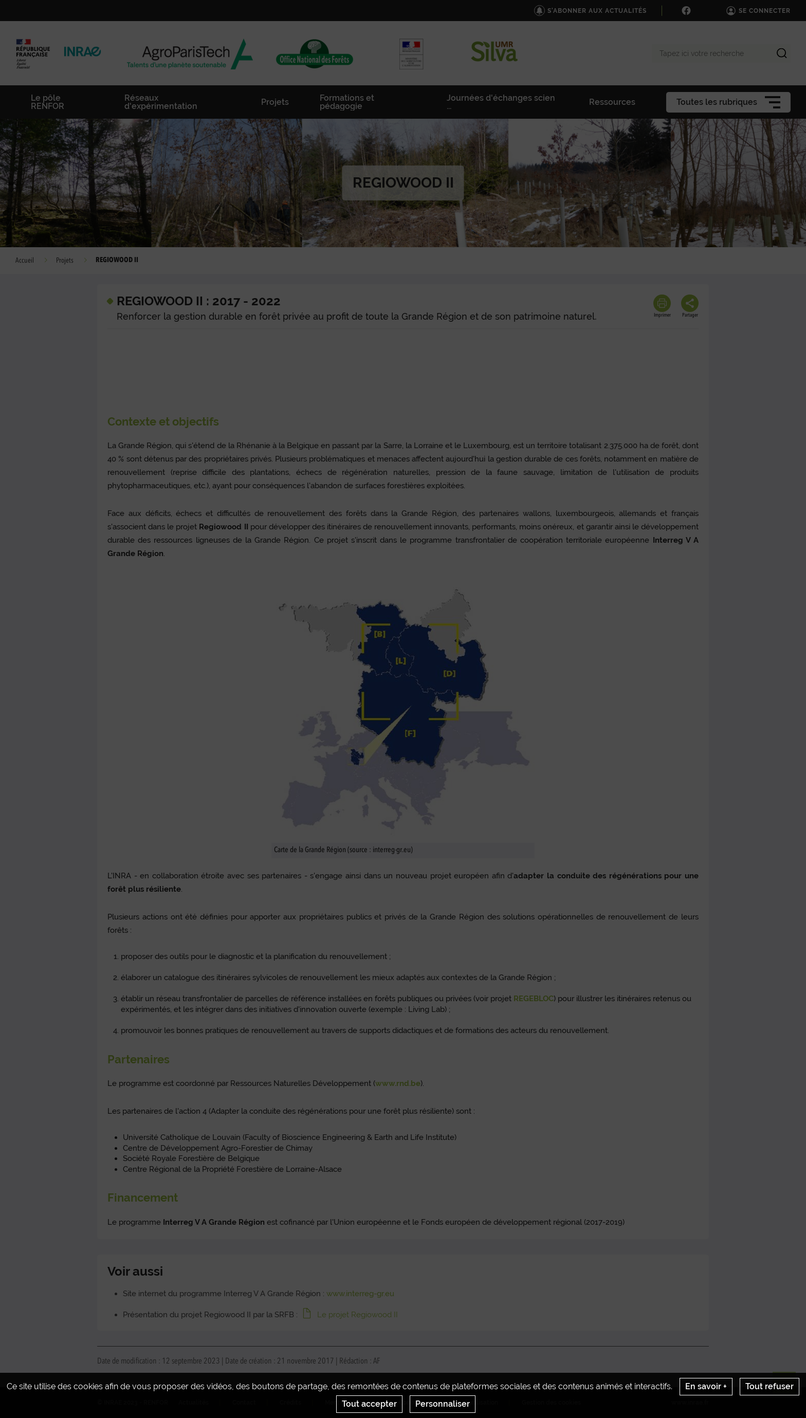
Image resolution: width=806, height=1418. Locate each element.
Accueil (24, 260)
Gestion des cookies (551, 1402)
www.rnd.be (397, 1083)
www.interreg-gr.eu (360, 1293)
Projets (65, 260)
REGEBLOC (534, 998)
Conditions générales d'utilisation (448, 1402)
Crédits (290, 1402)
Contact (244, 1402)
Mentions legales (350, 1402)
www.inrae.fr (690, 1402)
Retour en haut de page (788, 1387)
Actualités (193, 1402)
